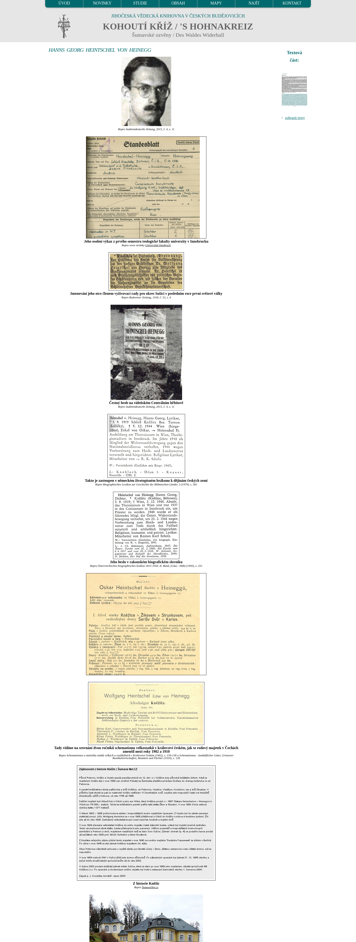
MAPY (216, 3)
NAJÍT (254, 3)
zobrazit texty (295, 118)
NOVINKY (102, 3)
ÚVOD (64, 3)
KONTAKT (292, 3)
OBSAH (178, 3)
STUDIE (140, 3)
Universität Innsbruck (158, 245)
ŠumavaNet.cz (150, 887)
